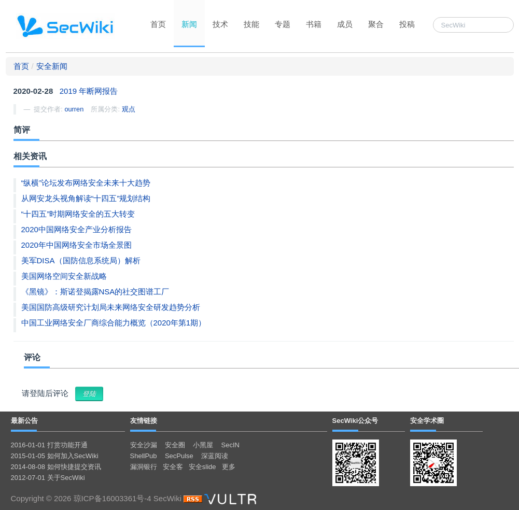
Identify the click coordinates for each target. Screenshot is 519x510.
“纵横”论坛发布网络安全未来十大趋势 (86, 182)
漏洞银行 (143, 467)
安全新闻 (51, 66)
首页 (158, 24)
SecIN (230, 445)
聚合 (376, 24)
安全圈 (175, 445)
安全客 (173, 467)
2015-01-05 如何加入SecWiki (55, 456)
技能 (251, 24)
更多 (228, 467)
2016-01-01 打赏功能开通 (49, 445)
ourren (73, 109)
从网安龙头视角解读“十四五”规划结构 (86, 198)
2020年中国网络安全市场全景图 (76, 244)
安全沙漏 (143, 445)
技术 (220, 24)
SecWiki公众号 (355, 420)
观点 (128, 109)
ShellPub (143, 456)
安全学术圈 (427, 420)
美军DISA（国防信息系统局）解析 (81, 260)
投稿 (407, 24)
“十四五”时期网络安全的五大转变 (78, 213)
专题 (282, 24)
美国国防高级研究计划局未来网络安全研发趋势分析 (110, 307)
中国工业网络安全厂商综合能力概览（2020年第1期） (113, 322)
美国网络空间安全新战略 (64, 276)
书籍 (313, 24)
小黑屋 (203, 445)
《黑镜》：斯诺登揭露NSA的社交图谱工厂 (95, 291)
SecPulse (179, 456)
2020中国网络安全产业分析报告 (76, 229)
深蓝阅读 (214, 456)
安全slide (202, 467)
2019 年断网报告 (89, 91)
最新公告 (24, 420)
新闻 (189, 24)
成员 (345, 24)
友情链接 (143, 420)
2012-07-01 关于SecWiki (48, 477)
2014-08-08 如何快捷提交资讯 (56, 467)
